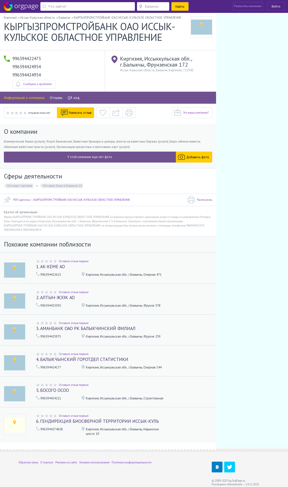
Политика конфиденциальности (131, 459)
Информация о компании (24, 97)
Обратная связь (28, 459)
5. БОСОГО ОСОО (52, 390)
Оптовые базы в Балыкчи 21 (62, 186)
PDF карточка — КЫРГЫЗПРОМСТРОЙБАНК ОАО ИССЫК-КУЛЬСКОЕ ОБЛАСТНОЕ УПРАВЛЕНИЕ (67, 200)
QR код (74, 97)
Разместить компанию (247, 6)
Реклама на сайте (66, 459)
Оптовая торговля (19, 186)
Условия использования (94, 459)
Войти (276, 6)
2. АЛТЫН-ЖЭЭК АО (55, 297)
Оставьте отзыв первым (73, 261)
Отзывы (56, 97)
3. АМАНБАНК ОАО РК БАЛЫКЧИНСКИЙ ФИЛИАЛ (86, 328)
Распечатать (199, 200)
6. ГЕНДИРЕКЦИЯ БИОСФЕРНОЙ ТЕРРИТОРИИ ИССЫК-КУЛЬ (97, 421)
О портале (46, 459)
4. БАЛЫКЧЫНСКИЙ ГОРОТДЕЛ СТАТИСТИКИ (82, 359)
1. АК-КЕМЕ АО (50, 266)
